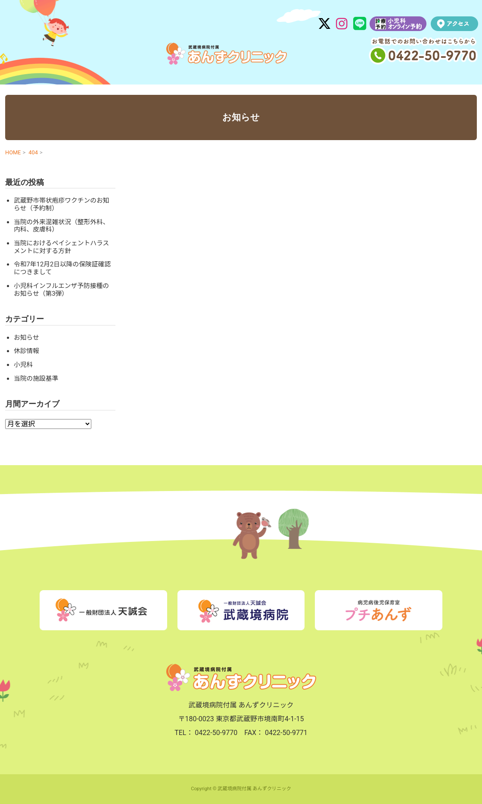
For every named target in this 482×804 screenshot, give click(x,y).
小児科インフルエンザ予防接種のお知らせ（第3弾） (61, 289)
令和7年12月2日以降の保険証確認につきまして (62, 268)
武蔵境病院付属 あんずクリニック (226, 54)
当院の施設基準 (36, 378)
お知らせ (26, 337)
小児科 (23, 365)
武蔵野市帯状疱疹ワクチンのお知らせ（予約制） (61, 204)
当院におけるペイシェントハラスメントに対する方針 (61, 247)
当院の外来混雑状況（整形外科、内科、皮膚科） (61, 226)
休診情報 (26, 351)
